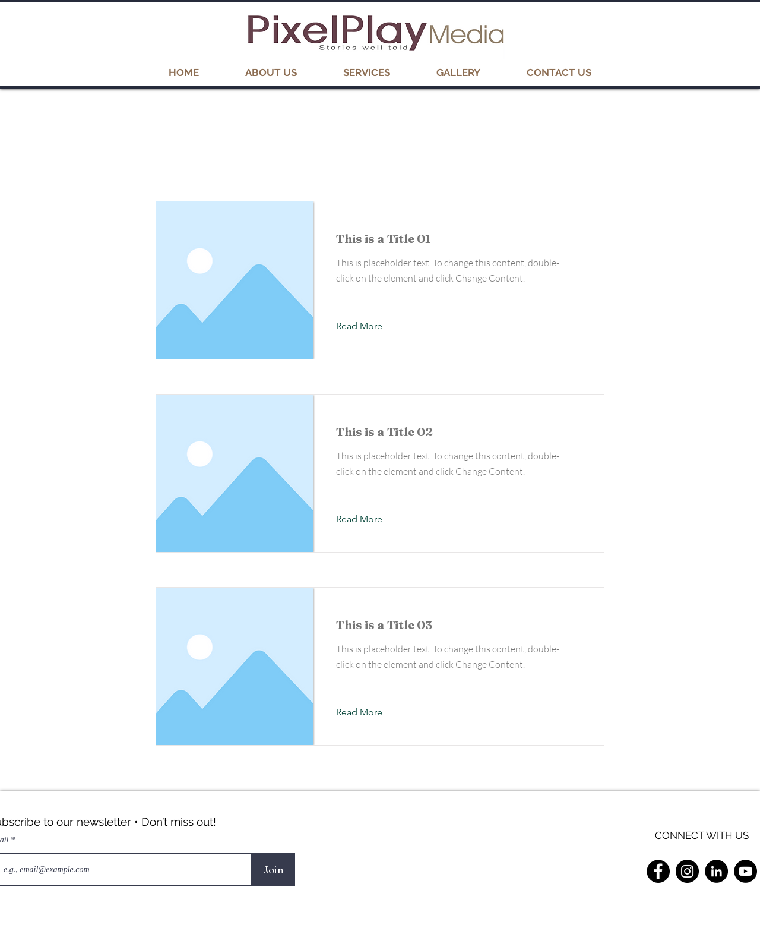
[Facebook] (658, 871)
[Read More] (368, 326)
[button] (458, 72)
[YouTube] (745, 871)
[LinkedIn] (716, 871)
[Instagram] (687, 871)
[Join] (273, 869)
